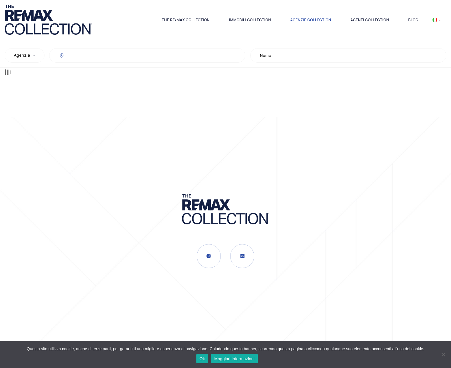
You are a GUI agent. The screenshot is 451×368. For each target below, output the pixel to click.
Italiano (435, 20)
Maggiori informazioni (234, 358)
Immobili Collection (250, 20)
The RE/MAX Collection (186, 20)
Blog (413, 20)
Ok (202, 358)
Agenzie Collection (310, 20)
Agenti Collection (369, 20)
